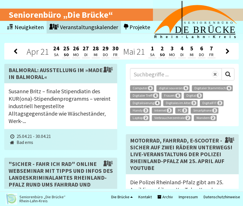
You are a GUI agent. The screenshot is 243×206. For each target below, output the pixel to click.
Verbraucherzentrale (172, 118)
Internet (163, 110)
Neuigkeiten (25, 27)
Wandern (206, 118)
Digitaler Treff (145, 95)
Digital (194, 95)
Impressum (188, 196)
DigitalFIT (212, 103)
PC (182, 110)
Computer (143, 88)
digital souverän (173, 88)
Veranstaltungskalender (83, 27)
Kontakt (145, 196)
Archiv (165, 196)
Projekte (137, 27)
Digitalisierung (146, 103)
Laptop (140, 118)
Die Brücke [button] (122, 196)
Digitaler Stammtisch (213, 88)
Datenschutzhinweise (222, 196)
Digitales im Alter (181, 103)
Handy (140, 110)
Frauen (172, 95)
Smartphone (205, 110)
